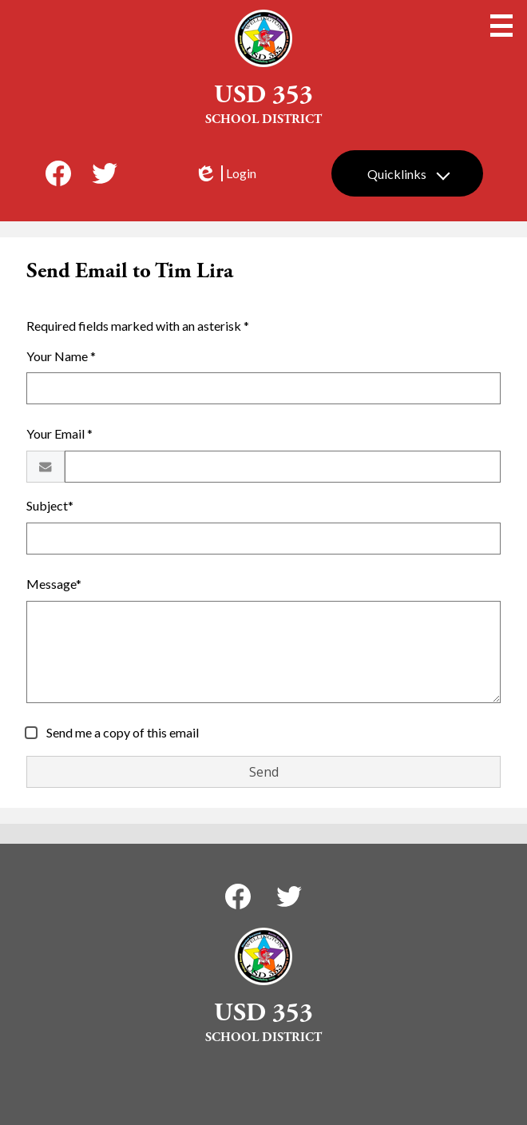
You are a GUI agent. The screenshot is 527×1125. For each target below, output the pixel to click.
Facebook (58, 177)
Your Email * (59, 433)
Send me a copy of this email (121, 732)
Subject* (49, 505)
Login (225, 173)
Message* (53, 583)
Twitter (104, 177)
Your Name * (61, 356)
